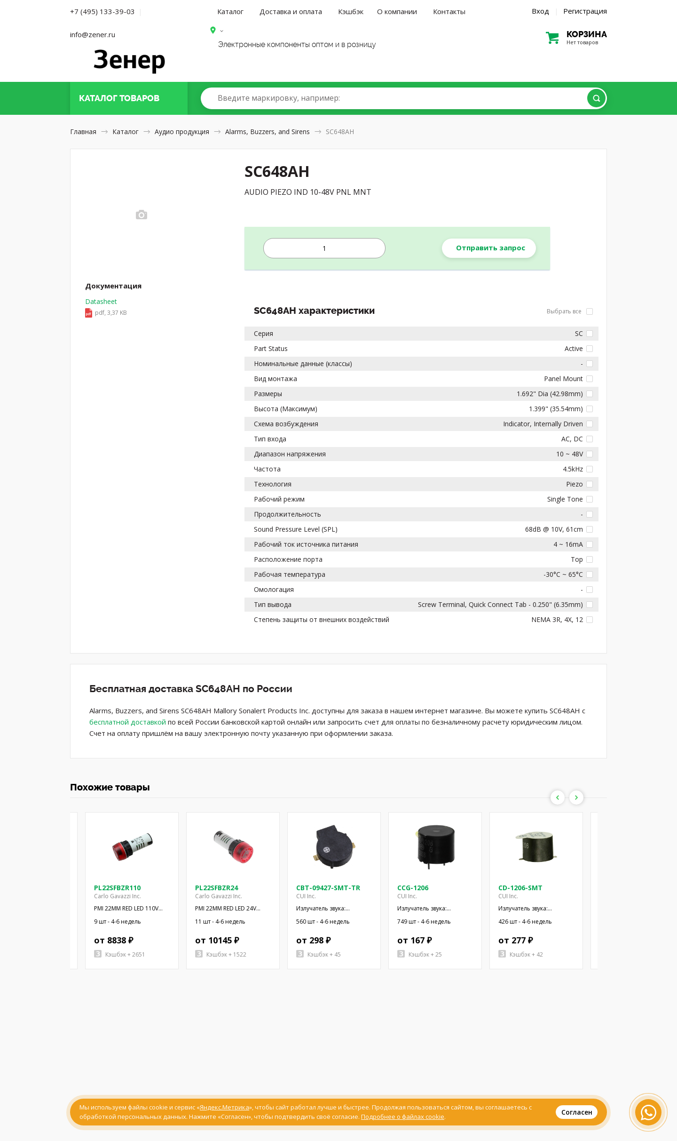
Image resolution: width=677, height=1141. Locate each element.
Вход (540, 11)
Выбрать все (570, 311)
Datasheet (106, 308)
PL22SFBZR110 (117, 887)
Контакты (449, 11)
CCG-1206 (412, 887)
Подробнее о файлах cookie (402, 1116)
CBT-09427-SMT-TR (328, 887)
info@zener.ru (92, 34)
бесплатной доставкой (127, 721)
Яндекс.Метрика (224, 1107)
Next (576, 797)
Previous (558, 797)
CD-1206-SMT (520, 887)
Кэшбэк (350, 11)
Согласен (576, 1112)
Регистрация (585, 11)
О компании (397, 11)
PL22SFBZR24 (216, 887)
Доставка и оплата (291, 11)
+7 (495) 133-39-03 (102, 11)
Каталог (230, 11)
